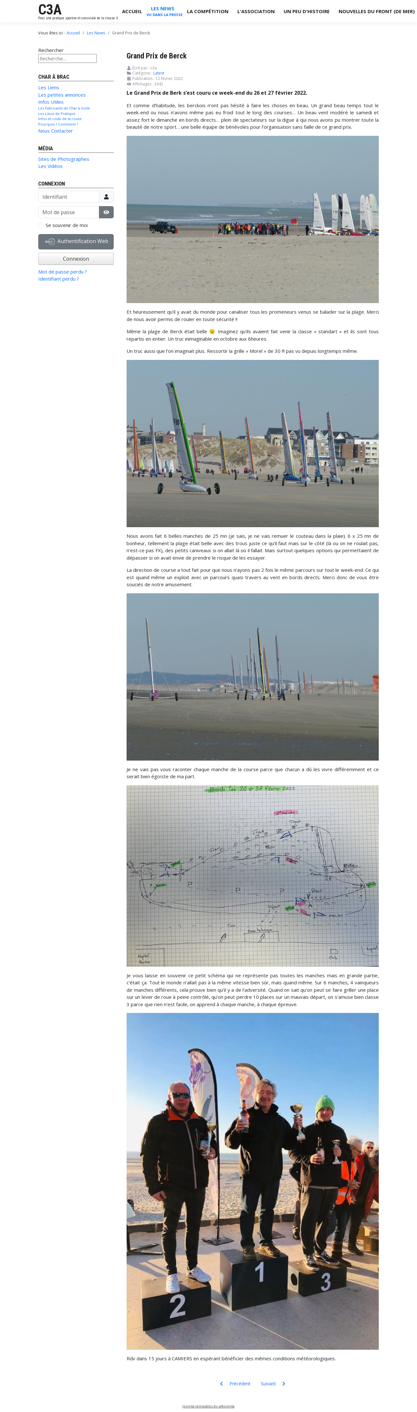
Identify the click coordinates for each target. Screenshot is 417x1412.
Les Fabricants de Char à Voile (64, 108)
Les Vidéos (50, 166)
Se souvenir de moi (67, 225)
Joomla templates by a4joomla (208, 1406)
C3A (50, 9)
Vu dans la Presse (164, 14)
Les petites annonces (62, 95)
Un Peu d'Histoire (307, 11)
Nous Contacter (55, 130)
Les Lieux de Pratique (56, 113)
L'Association (256, 11)
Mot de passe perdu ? (62, 271)
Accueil (132, 11)
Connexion (76, 258)
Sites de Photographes (63, 159)
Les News (162, 8)
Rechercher (51, 50)
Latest (158, 73)
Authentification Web (76, 242)
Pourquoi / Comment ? (58, 124)
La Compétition (207, 11)
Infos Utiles (51, 102)
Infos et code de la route (60, 118)
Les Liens (48, 87)
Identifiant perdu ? (58, 278)
